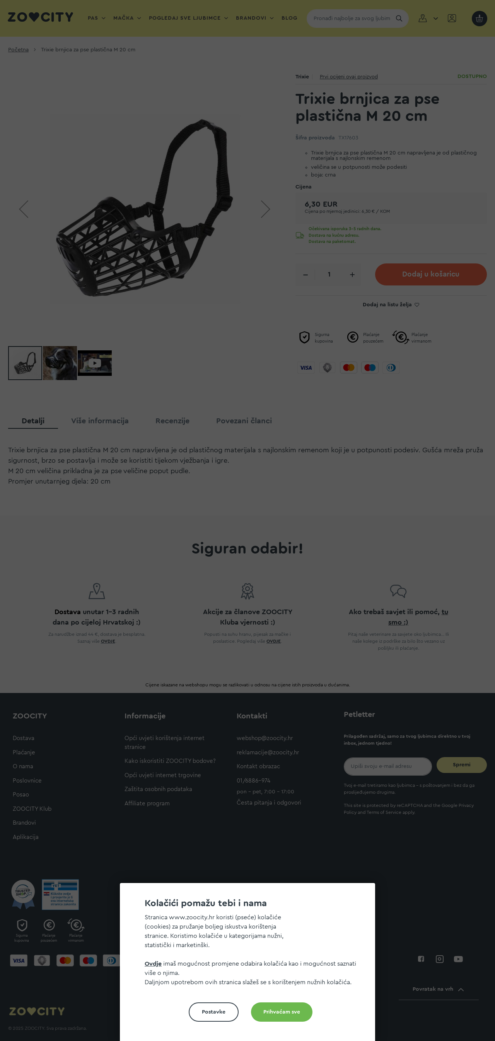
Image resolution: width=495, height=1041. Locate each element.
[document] (250, 965)
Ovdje (153, 964)
